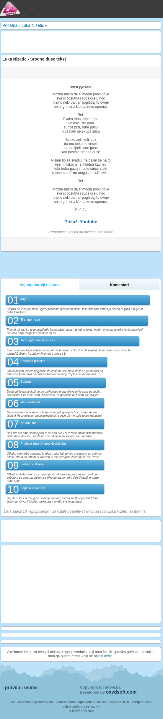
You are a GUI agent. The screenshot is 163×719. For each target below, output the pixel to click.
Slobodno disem (32, 464)
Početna (9, 25)
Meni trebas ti (30, 402)
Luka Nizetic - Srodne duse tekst (34, 59)
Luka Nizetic (33, 25)
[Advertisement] (71, 41)
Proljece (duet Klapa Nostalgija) (43, 443)
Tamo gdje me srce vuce (38, 340)
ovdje (108, 656)
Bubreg (25, 381)
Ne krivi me (28, 423)
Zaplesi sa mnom (32, 488)
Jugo (23, 299)
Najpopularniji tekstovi (40, 285)
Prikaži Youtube (80, 221)
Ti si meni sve (30, 319)
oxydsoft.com (121, 691)
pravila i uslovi (21, 687)
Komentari (119, 285)
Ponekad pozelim (32, 361)
